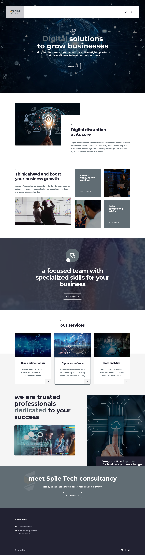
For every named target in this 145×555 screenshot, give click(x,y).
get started (72, 297)
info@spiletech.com (25, 526)
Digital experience (72, 363)
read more (85, 191)
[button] (2, 46)
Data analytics (111, 363)
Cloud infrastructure (33, 363)
